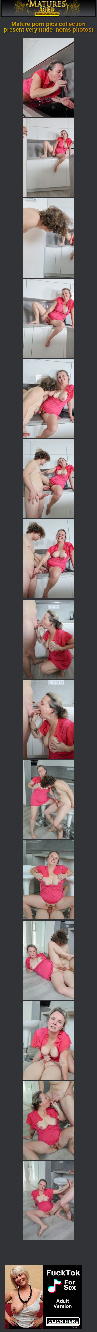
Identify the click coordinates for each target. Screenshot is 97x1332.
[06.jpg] (48, 478)
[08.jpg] (48, 639)
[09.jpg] (48, 719)
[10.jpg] (48, 799)
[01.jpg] (48, 77)
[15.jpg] (48, 1200)
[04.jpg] (48, 318)
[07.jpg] (48, 558)
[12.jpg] (48, 960)
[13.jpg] (48, 1040)
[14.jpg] (48, 1120)
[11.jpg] (48, 879)
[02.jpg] (48, 157)
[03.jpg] (48, 237)
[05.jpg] (48, 398)
